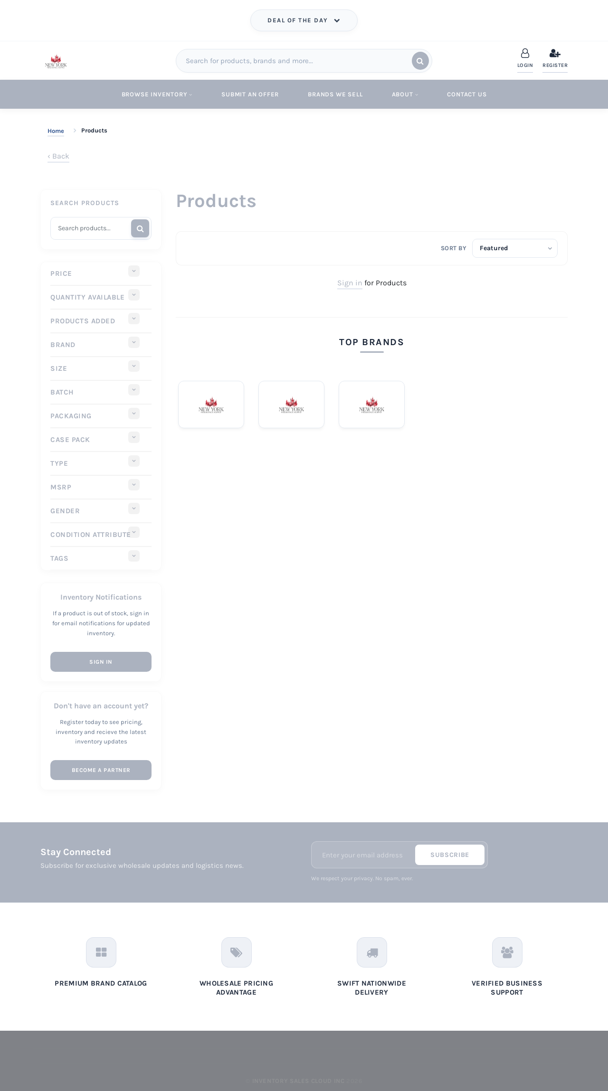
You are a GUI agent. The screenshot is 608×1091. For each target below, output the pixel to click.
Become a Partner (101, 770)
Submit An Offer (250, 94)
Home (56, 130)
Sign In (101, 661)
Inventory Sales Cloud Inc (298, 1080)
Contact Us (466, 94)
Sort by (454, 248)
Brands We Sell (335, 94)
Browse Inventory (157, 94)
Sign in (349, 282)
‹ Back (58, 155)
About (405, 94)
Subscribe (449, 854)
